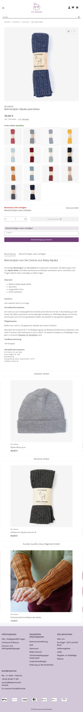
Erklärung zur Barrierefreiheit (41, 665)
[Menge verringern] (5, 219)
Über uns (61, 639)
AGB (31, 645)
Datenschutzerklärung (38, 641)
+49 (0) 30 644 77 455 (10, 679)
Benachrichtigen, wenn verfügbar (17, 210)
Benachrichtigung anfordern (41, 240)
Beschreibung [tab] (10, 254)
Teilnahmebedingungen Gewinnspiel (39, 656)
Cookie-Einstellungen (37, 661)
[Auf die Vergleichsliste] (68, 31)
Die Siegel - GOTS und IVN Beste (67, 643)
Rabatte (60, 659)
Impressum (34, 648)
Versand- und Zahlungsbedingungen (11, 647)
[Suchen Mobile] (40, 17)
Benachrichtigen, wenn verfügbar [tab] (32, 254)
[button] (69, 7)
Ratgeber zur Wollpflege (67, 655)
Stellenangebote (63, 648)
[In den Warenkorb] (6, 26)
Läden (59, 652)
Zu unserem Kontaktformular (14, 688)
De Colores (14, 444)
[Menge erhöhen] (25, 219)
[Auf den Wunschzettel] (74, 31)
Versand (25, 119)
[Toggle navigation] (3, 8)
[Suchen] (79, 17)
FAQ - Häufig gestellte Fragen (13, 639)
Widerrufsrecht (35, 652)
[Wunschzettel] (73, 7)
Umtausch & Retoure (10, 642)
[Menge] (15, 219)
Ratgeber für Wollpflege (28, 335)
